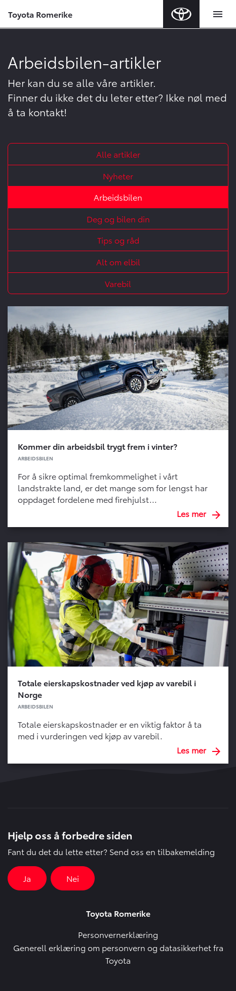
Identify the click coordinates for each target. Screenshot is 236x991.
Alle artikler (118, 154)
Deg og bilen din (118, 218)
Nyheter (118, 175)
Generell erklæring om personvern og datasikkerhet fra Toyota (118, 953)
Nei (72, 878)
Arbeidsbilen (118, 197)
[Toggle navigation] (218, 14)
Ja (27, 878)
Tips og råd (118, 240)
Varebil (118, 283)
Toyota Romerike (40, 14)
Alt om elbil (118, 261)
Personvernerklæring (118, 934)
